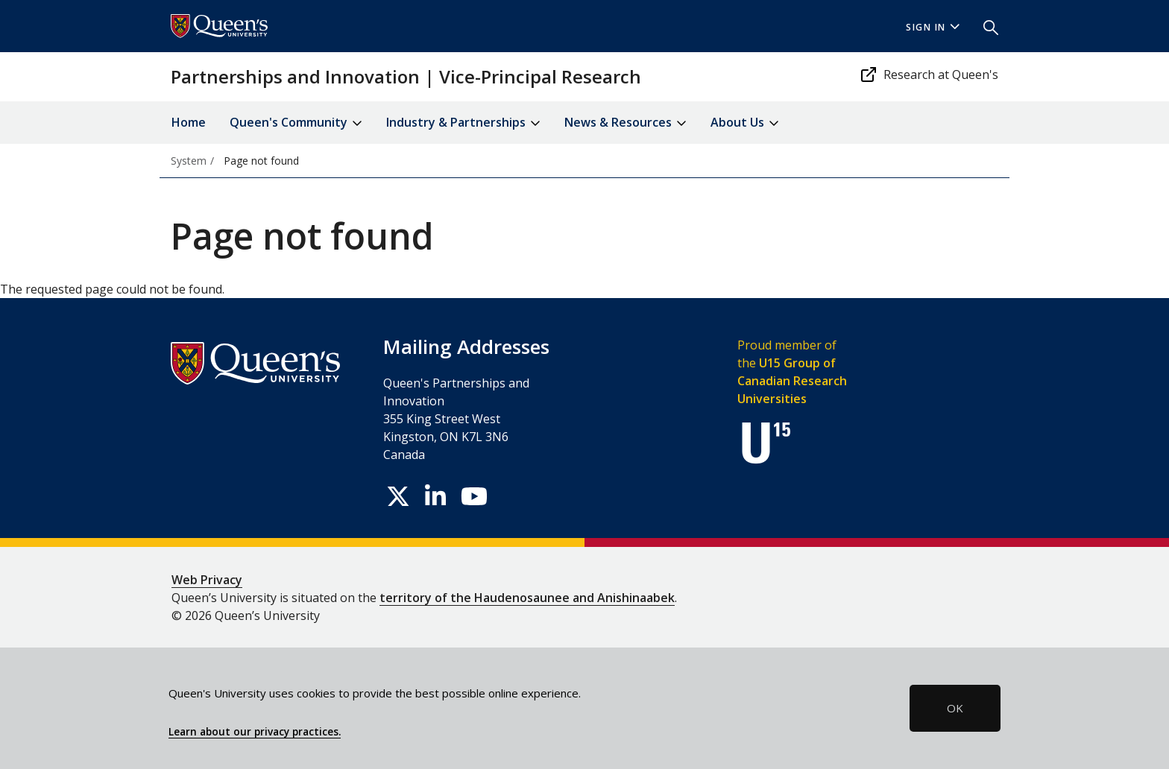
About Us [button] (744, 123)
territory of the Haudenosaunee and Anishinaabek (527, 597)
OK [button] (955, 707)
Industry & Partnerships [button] (463, 123)
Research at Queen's (929, 74)
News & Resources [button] (625, 123)
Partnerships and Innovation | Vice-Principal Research (406, 76)
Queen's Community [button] (296, 123)
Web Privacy (206, 580)
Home (188, 122)
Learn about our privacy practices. (254, 731)
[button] (984, 26)
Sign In (933, 27)
